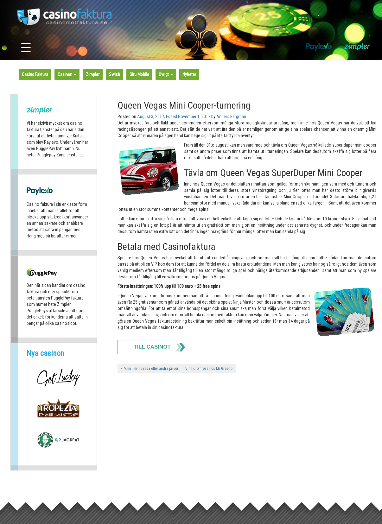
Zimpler (92, 74)
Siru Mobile (139, 74)
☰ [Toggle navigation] (26, 48)
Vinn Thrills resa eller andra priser (149, 368)
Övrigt (166, 74)
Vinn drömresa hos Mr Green (208, 368)
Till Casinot (152, 347)
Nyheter (189, 74)
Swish (114, 74)
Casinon (67, 74)
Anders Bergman (231, 116)
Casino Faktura (35, 74)
